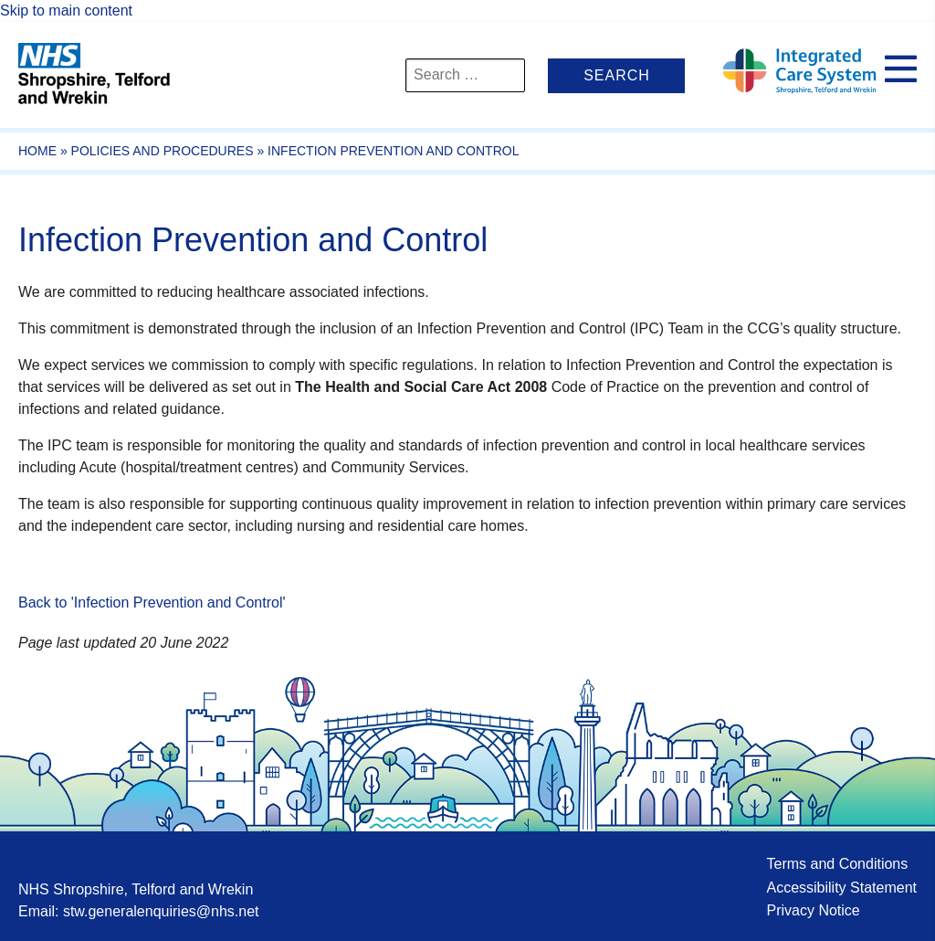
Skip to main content (66, 10)
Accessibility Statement (841, 887)
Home (37, 150)
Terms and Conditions (837, 864)
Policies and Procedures (162, 150)
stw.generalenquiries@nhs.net (161, 911)
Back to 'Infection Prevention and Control (150, 602)
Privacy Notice (812, 910)
